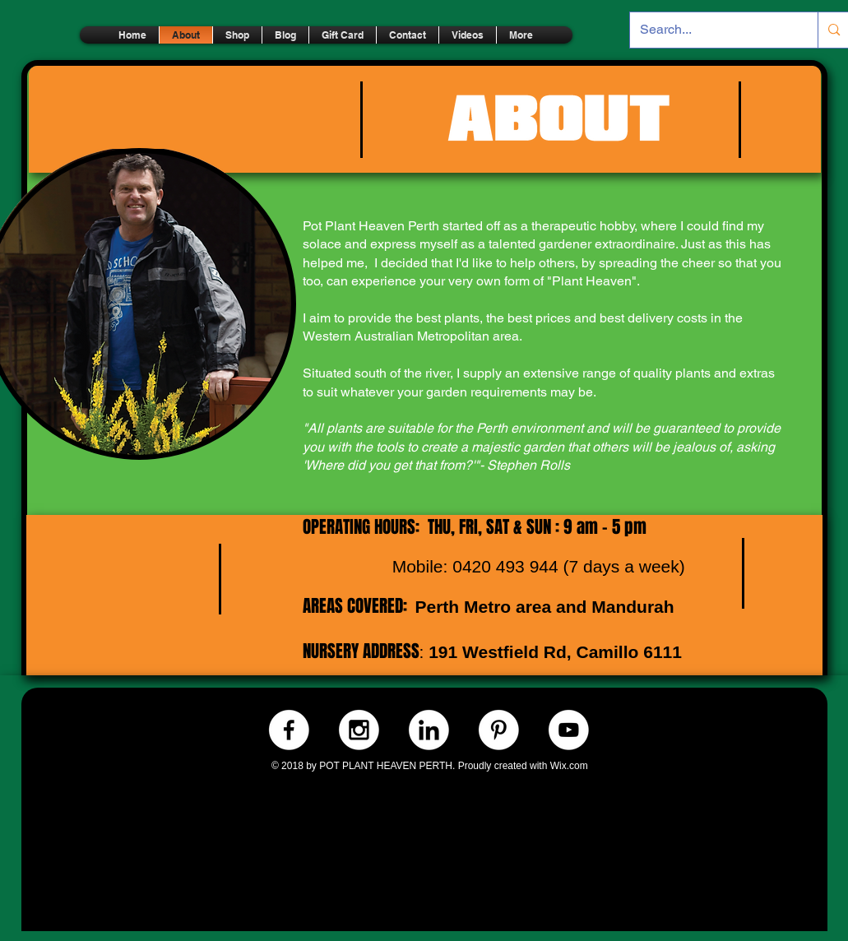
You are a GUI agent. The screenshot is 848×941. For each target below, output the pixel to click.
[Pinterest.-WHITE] (499, 730)
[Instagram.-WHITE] (359, 730)
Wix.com (569, 766)
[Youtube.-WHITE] (569, 730)
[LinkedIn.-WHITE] (429, 730)
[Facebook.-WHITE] (289, 730)
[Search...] (712, 30)
